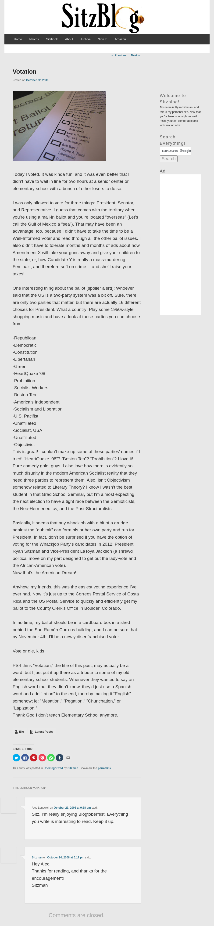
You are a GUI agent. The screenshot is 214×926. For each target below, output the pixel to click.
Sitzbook (52, 39)
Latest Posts (44, 731)
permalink (104, 768)
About (69, 39)
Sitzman (73, 768)
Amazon (120, 39)
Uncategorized (53, 768)
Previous (119, 55)
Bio (21, 731)
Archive (85, 39)
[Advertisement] (180, 244)
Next (136, 55)
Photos (34, 39)
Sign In (102, 39)
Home (18, 39)
